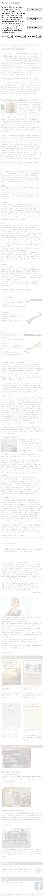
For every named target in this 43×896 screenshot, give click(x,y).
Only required (34, 18)
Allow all (34, 10)
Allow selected (34, 27)
